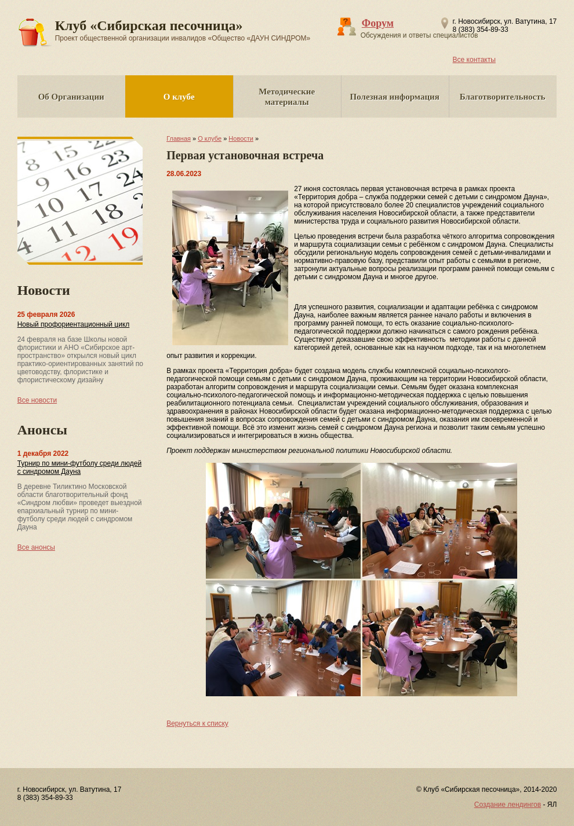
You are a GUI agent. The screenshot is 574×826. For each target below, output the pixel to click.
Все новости (37, 400)
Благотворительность (503, 96)
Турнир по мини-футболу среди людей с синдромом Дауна (79, 467)
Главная (178, 138)
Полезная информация (394, 96)
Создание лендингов (507, 805)
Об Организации (71, 96)
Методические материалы (287, 97)
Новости (240, 138)
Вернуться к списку (197, 723)
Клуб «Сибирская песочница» (183, 30)
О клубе (179, 96)
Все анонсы (36, 547)
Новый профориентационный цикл (73, 324)
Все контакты (474, 60)
